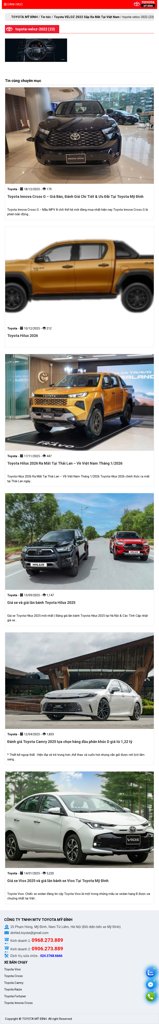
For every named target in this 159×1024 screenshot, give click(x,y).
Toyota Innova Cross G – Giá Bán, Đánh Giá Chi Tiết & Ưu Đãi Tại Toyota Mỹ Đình (75, 196)
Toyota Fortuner (15, 996)
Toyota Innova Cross (19, 1003)
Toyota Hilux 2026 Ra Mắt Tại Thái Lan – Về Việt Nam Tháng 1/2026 (64, 463)
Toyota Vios (13, 969)
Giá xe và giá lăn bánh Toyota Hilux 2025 (41, 602)
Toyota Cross (13, 976)
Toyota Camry (13, 983)
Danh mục (13, 4)
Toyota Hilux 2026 (22, 335)
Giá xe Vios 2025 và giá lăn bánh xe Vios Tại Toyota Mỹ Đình (57, 881)
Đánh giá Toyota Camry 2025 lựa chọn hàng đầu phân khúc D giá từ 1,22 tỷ (69, 741)
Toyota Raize (13, 989)
